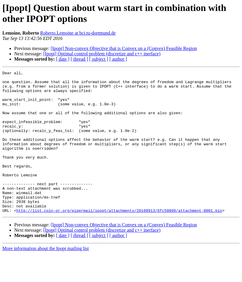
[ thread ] (79, 59)
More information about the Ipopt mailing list (45, 276)
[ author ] (118, 59)
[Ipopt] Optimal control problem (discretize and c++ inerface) (101, 53)
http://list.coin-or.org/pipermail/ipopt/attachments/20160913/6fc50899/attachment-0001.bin (119, 238)
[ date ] (62, 59)
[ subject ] (98, 59)
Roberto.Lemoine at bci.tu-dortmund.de (78, 33)
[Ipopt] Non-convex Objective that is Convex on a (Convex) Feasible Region (124, 48)
